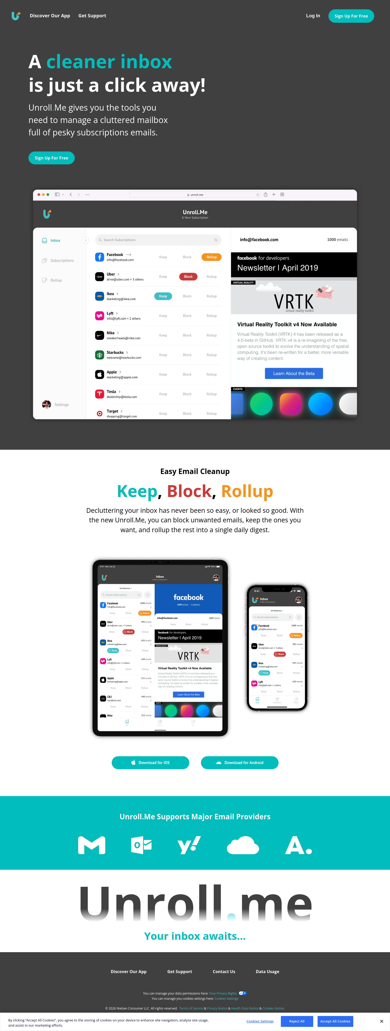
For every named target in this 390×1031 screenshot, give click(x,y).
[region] (195, 1022)
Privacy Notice (217, 1008)
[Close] (381, 1021)
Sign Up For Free (51, 158)
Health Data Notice (245, 1008)
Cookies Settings (226, 998)
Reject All (297, 1021)
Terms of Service (191, 1008)
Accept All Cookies (335, 1021)
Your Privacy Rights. (223, 993)
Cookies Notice (273, 1008)
